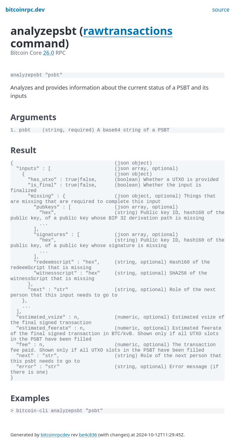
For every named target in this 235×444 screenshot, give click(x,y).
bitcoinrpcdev (55, 434)
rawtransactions (128, 30)
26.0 (48, 52)
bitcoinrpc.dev (25, 9)
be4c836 (88, 434)
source (220, 9)
